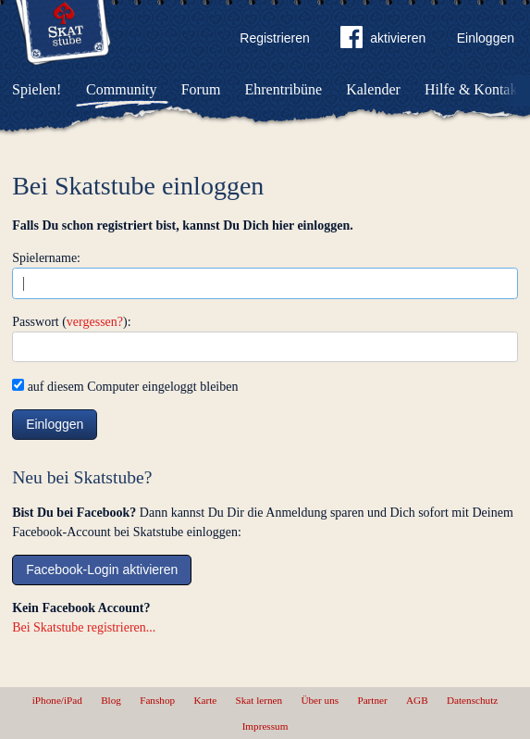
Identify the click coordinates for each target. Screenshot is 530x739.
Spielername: (46, 258)
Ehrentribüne (284, 89)
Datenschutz (472, 700)
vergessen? (95, 322)
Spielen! (36, 89)
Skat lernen (259, 700)
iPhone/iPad (57, 700)
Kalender (373, 89)
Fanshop (157, 700)
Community (121, 89)
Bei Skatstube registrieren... (83, 627)
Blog (111, 700)
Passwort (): (71, 322)
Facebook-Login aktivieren (102, 569)
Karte (204, 700)
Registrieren (274, 38)
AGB (417, 700)
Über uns (320, 700)
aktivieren (382, 40)
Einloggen (485, 38)
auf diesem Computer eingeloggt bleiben (125, 387)
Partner (372, 700)
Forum (201, 89)
